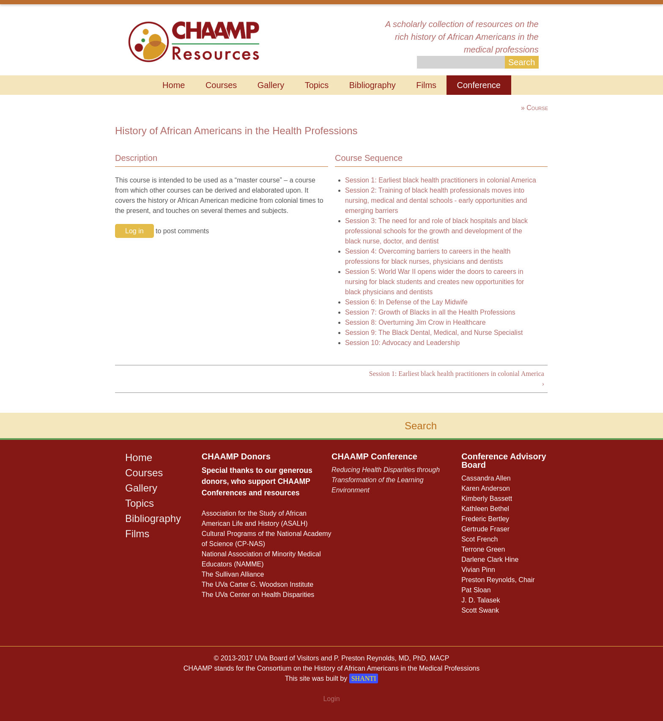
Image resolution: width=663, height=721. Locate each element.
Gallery (271, 85)
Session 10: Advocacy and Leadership (402, 342)
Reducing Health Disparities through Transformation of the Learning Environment (386, 480)
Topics (317, 85)
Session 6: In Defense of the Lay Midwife (406, 302)
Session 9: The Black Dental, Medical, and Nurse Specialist (434, 332)
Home (173, 85)
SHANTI (363, 678)
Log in (134, 231)
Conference (479, 85)
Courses (221, 85)
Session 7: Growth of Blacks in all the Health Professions (430, 312)
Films (426, 85)
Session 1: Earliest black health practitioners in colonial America (440, 180)
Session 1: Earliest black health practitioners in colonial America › (456, 378)
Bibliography (372, 85)
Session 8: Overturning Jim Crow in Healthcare (415, 322)
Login (331, 698)
